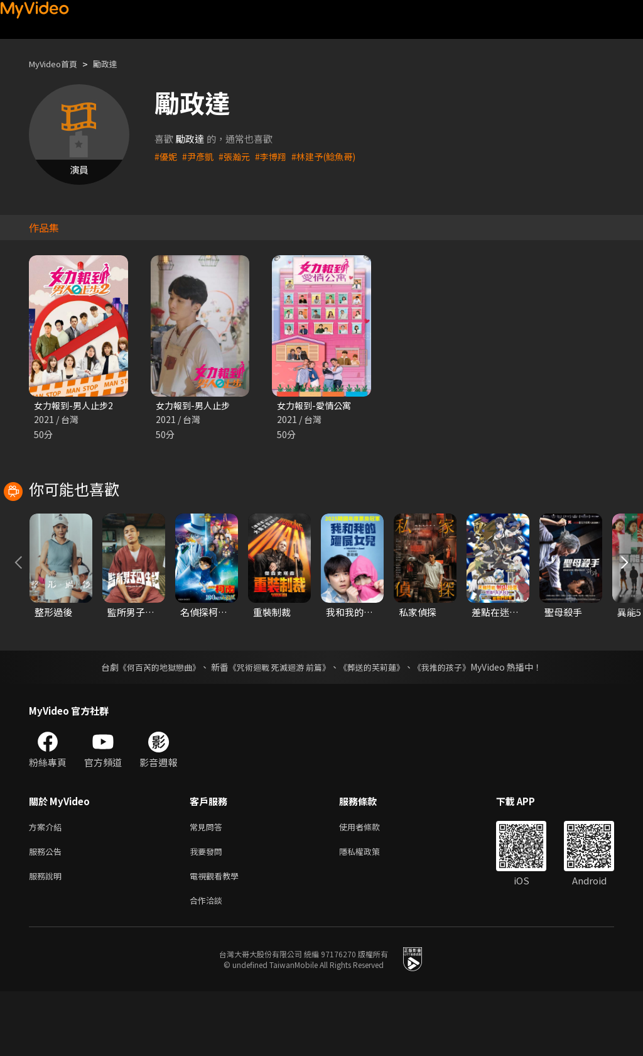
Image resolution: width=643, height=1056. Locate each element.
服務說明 (48, 937)
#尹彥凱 (200, 156)
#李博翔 (276, 156)
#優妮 (166, 156)
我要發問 (208, 911)
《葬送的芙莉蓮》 (377, 724)
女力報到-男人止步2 (76, 405)
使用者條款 (370, 884)
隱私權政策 (370, 911)
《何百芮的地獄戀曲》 (151, 724)
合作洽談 (208, 964)
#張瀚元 (238, 156)
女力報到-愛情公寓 (316, 405)
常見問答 (208, 884)
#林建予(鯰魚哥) (332, 156)
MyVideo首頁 (57, 63)
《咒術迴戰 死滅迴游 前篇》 (278, 724)
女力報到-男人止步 (195, 405)
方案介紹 (48, 884)
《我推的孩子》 (451, 724)
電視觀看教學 (218, 937)
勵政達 (116, 63)
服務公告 (48, 911)
